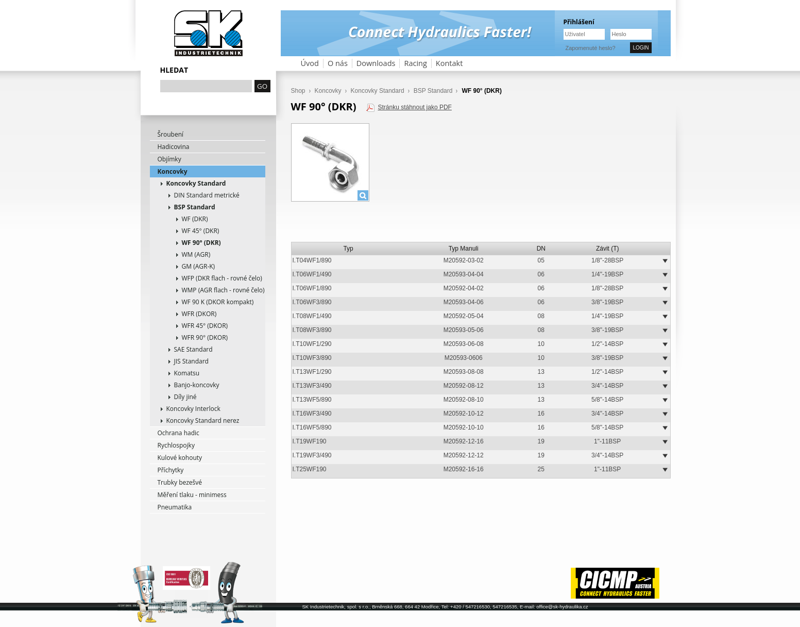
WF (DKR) (195, 219)
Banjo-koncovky (196, 385)
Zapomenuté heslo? (591, 48)
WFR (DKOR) (199, 314)
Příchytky (171, 470)
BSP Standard (194, 207)
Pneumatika (175, 507)
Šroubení (171, 134)
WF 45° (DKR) (200, 231)
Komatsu (187, 373)
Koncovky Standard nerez (203, 420)
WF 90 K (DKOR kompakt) (218, 302)
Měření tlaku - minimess (192, 495)
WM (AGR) (196, 254)
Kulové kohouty (180, 457)
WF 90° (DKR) (201, 242)
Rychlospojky (176, 445)
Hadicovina (174, 147)
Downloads (376, 63)
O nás (338, 63)
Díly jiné (185, 397)
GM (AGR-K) (198, 266)
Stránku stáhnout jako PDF (414, 107)
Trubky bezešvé (180, 482)
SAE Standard (193, 349)
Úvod (310, 63)
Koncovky (173, 171)
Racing (415, 63)
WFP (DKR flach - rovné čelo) (222, 278)
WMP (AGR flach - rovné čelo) (223, 290)
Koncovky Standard (196, 183)
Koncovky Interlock (193, 408)
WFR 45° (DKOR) (205, 325)
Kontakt (449, 63)
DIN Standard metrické (207, 195)
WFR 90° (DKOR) (205, 337)
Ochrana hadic (178, 433)
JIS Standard (191, 361)
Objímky (169, 159)
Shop (298, 90)
